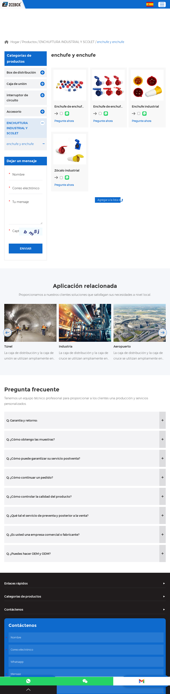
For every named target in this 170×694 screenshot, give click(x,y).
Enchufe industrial (145, 106)
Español (149, 4)
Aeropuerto (122, 346)
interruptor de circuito (17, 97)
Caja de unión (17, 84)
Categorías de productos (19, 58)
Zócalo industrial (66, 170)
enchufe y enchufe (110, 42)
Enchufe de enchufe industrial (69, 106)
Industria (65, 346)
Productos (29, 42)
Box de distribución (21, 72)
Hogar (14, 42)
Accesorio (14, 112)
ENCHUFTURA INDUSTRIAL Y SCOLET (66, 42)
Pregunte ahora (64, 121)
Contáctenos (13, 609)
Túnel (8, 346)
